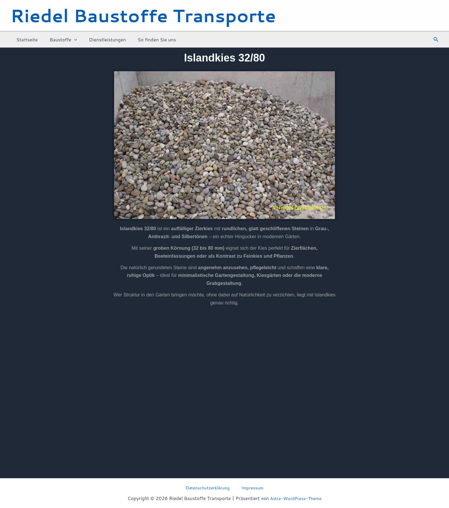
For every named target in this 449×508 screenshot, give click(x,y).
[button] (436, 40)
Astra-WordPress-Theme (296, 498)
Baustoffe (60, 39)
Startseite (26, 39)
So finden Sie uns (148, 39)
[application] (71, 39)
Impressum (251, 487)
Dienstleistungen (101, 39)
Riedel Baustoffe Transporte (143, 15)
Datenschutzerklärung (210, 487)
